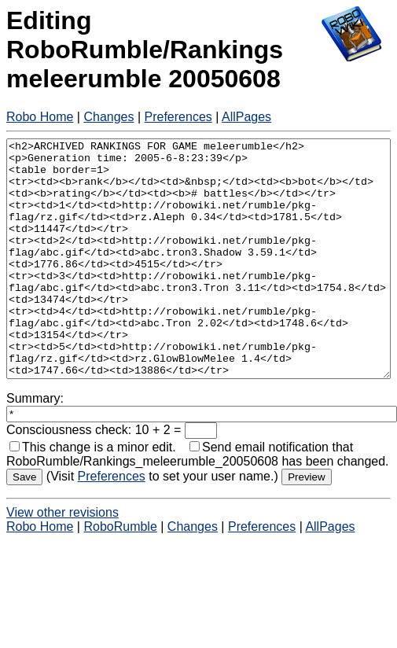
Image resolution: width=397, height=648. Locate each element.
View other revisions (62, 559)
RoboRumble (119, 573)
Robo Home (39, 116)
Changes (108, 116)
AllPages (246, 116)
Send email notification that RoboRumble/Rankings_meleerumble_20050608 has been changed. (197, 501)
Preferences (178, 116)
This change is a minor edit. (92, 494)
